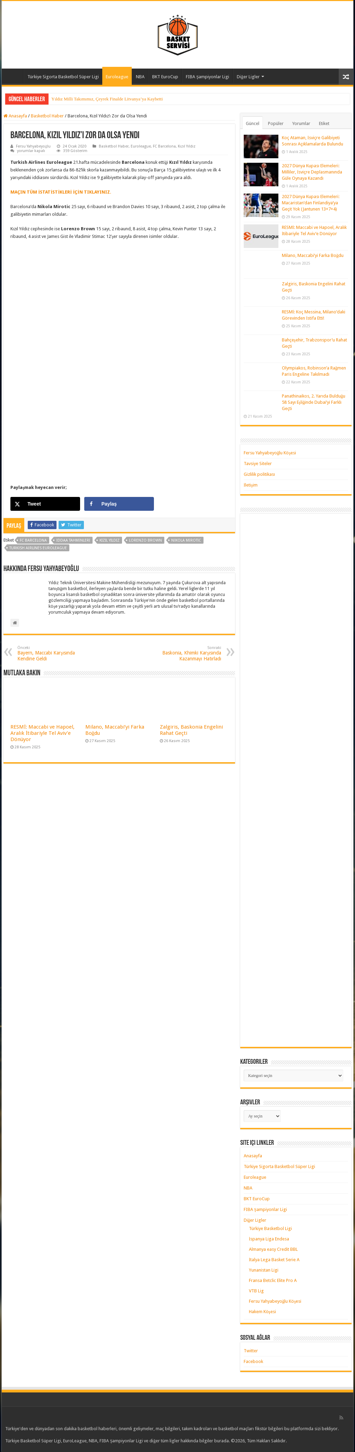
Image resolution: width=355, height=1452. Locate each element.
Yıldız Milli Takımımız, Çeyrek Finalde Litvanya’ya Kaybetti (107, 98)
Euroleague (117, 76)
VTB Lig (256, 1290)
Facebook (253, 1361)
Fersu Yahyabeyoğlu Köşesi (270, 452)
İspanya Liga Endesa (269, 1238)
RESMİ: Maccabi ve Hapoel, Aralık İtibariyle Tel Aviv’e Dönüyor (42, 733)
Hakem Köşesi (262, 1311)
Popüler (276, 123)
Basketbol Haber (47, 115)
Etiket (324, 123)
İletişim (251, 485)
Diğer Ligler (248, 76)
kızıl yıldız (109, 540)
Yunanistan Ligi (263, 1270)
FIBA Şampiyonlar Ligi (207, 76)
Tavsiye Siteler (258, 463)
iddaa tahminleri (73, 540)
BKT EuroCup (165, 76)
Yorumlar (301, 123)
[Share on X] (45, 504)
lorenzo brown (145, 540)
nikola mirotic (186, 540)
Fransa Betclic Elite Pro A (273, 1280)
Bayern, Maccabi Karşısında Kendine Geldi (52, 653)
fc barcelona (33, 540)
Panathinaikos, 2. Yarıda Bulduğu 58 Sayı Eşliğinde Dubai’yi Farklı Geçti (314, 402)
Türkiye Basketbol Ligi (270, 1228)
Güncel (252, 123)
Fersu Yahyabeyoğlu (33, 146)
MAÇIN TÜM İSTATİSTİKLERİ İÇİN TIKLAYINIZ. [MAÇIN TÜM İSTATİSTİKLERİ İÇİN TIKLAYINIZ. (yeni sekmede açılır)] (60, 192)
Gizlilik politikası (259, 474)
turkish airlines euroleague (38, 548)
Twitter (251, 1350)
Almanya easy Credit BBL (273, 1249)
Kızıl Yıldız (187, 146)
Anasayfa (14, 76)
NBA (140, 76)
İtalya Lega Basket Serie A (274, 1259)
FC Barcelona (164, 146)
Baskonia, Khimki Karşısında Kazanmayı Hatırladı (185, 653)
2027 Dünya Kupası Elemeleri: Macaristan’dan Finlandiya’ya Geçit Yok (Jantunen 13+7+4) (310, 203)
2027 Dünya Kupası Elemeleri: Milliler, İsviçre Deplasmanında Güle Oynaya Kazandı (312, 172)
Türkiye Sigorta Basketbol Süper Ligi (63, 76)
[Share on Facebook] (119, 504)
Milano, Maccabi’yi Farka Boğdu (313, 255)
